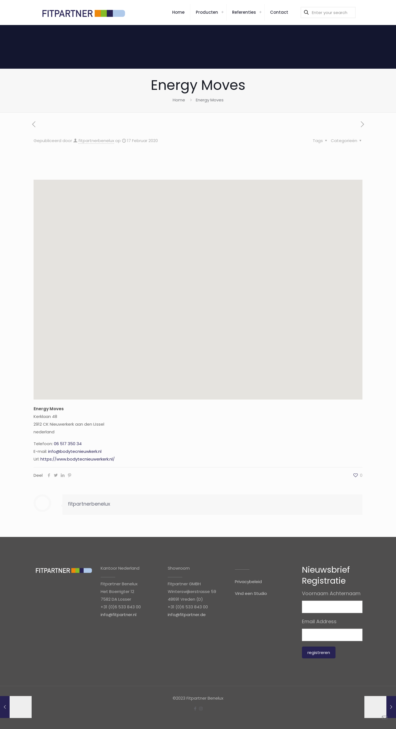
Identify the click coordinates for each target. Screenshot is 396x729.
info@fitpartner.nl (118, 614)
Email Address (319, 622)
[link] (222, 12)
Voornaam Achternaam (331, 594)
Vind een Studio (251, 593)
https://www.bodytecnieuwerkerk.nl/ (77, 459)
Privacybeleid (248, 581)
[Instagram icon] (201, 708)
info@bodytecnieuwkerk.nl (74, 451)
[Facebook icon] (195, 708)
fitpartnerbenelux (96, 140)
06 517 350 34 (68, 444)
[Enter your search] (328, 12)
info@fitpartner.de (187, 614)
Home (179, 100)
